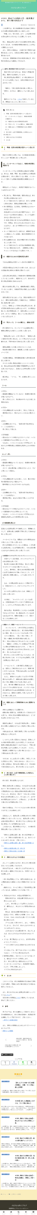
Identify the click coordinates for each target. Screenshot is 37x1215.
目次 (7, 110)
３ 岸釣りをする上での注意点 (13, 137)
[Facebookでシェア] (14, 1063)
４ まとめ (7, 140)
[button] (31, 1063)
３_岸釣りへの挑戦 (7, 1054)
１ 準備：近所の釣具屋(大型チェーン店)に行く (18, 113)
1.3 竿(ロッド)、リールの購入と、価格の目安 (19, 124)
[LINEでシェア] (23, 1063)
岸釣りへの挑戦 (8, 1031)
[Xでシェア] (5, 1063)
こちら (20, 99)
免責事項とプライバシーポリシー (18, 1208)
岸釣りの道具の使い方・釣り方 (14, 848)
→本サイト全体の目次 (10, 1020)
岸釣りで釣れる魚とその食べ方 (14, 851)
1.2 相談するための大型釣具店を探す (16, 121)
